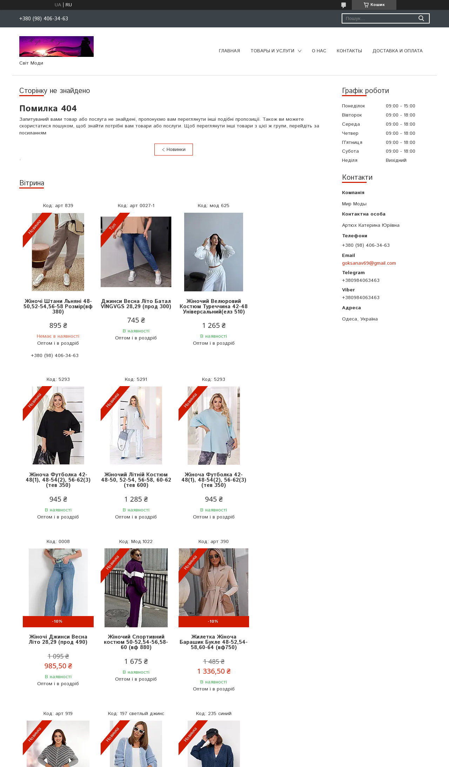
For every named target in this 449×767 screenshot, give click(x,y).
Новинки (176, 149)
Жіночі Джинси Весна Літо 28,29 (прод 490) (212, 477)
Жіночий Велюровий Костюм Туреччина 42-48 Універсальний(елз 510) (212, 307)
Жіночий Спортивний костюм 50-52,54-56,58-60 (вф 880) (289, 480)
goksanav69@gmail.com (369, 263)
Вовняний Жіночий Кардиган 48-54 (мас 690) (289, 644)
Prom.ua (258, 754)
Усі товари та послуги (171, 724)
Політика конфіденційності (264, 760)
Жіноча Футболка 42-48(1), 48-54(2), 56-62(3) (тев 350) (289, 307)
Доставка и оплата (398, 51)
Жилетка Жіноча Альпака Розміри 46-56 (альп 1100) (135, 644)
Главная (229, 51)
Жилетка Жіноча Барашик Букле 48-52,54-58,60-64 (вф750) (58, 647)
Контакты (349, 51)
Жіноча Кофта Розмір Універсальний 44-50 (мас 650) (212, 647)
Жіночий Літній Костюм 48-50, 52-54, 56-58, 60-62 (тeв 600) (58, 480)
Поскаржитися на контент (208, 760)
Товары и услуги (272, 51)
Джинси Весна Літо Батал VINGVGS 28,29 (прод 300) (135, 307)
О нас (319, 51)
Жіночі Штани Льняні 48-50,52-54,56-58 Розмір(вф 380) (58, 307)
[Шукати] (421, 18)
